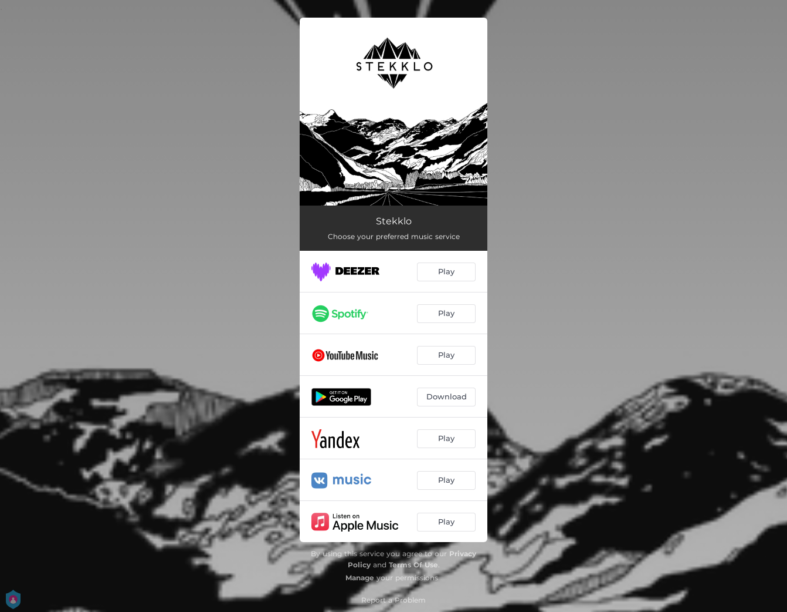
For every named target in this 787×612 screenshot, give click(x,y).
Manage (359, 577)
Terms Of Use (413, 564)
